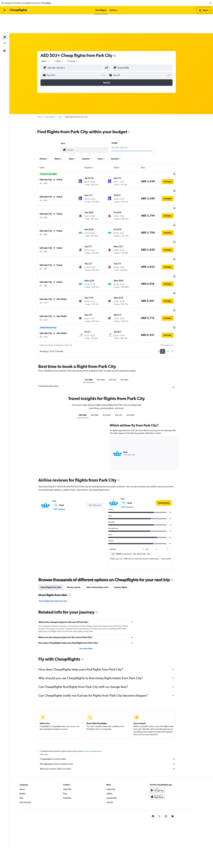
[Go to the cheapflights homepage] (20, 10)
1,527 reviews (63, 463)
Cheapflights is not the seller (113, 713)
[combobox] (50, 42)
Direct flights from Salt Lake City (58, 555)
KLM (59, 455)
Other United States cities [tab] (102, 541)
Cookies (47, 3)
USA (64, 98)
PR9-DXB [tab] (87, 369)
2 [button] (172, 305)
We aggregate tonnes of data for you (113, 718)
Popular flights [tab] (125, 541)
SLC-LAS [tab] (117, 334)
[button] (210, 3)
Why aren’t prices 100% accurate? (113, 723)
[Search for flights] (4, 18)
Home (44, 98)
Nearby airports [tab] (78, 541)
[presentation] (119, 37)
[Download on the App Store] (166, 750)
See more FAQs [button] (90, 603)
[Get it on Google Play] (166, 744)
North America (55, 98)
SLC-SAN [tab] (129, 334)
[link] (168, 457)
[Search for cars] (4, 24)
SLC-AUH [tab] (105, 334)
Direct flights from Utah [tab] (55, 541)
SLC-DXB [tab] (93, 334)
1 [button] (167, 305)
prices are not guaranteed (97, 705)
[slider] (157, 132)
